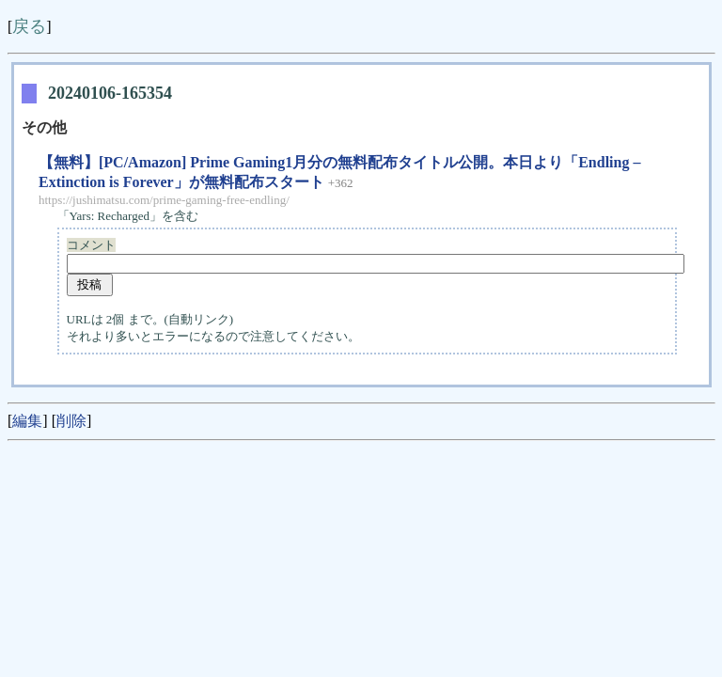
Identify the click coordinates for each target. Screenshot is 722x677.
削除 (71, 421)
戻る (29, 26)
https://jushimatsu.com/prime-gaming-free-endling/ (164, 200)
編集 (27, 421)
